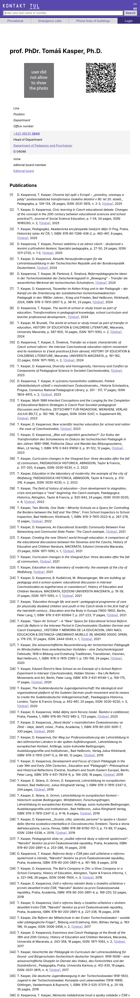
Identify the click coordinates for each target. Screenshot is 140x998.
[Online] (107, 204)
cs (135, 4)
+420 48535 (26, 133)
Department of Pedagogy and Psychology (42, 145)
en (135, 8)
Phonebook (15, 21)
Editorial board (23, 171)
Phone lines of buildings (93, 21)
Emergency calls (49, 21)
